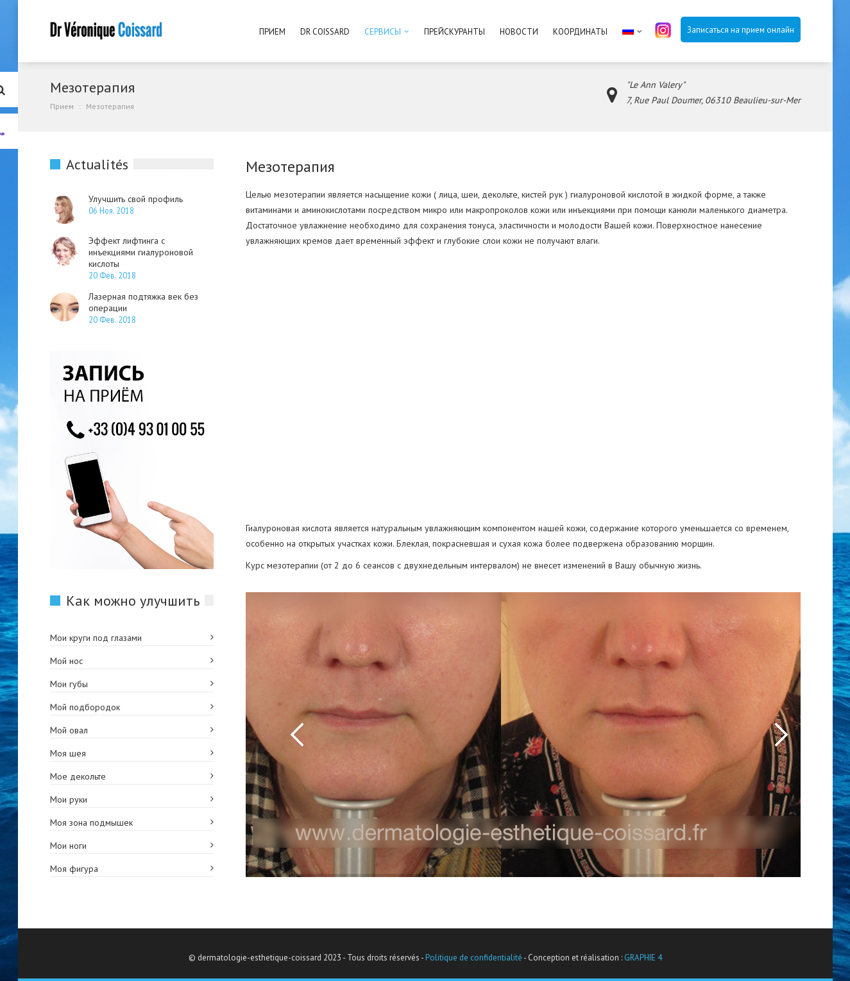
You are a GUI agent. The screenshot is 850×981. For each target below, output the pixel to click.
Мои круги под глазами (96, 638)
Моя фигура (74, 868)
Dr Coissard (325, 31)
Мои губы (69, 684)
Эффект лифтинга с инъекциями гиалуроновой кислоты (141, 252)
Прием (272, 31)
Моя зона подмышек (91, 822)
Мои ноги (68, 845)
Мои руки (68, 799)
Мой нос (66, 661)
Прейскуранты (454, 31)
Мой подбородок (85, 707)
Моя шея (68, 753)
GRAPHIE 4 (643, 957)
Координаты (580, 31)
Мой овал (69, 730)
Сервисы (382, 31)
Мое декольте (78, 776)
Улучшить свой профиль (136, 199)
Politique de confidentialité (473, 957)
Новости (519, 31)
